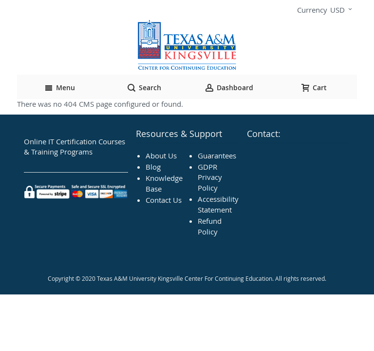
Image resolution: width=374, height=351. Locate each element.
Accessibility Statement (218, 204)
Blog (153, 167)
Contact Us (164, 200)
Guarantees (217, 155)
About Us (161, 155)
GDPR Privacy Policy (210, 177)
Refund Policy (210, 226)
